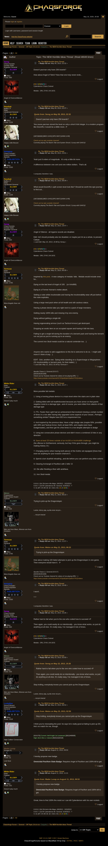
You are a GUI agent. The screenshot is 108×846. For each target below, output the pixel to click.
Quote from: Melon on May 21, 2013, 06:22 (52, 547)
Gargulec (44, 47)
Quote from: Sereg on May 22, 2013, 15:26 (52, 664)
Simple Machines (63, 838)
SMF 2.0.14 (43, 838)
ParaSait (7, 107)
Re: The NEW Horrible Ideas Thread (51, 61)
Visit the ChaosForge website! (22, 37)
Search (19, 43)
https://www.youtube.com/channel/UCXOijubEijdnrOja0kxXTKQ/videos (58, 378)
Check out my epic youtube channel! (46, 140)
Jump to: (74, 830)
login (12, 21)
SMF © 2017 (52, 838)
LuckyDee (8, 703)
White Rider (9, 383)
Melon (6, 493)
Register (42, 43)
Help (12, 43)
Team (27, 43)
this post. (47, 277)
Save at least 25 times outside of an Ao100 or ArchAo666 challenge (63, 440)
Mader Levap (9, 748)
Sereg (6, 62)
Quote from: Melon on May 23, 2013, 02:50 (52, 711)
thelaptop (8, 151)
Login (34, 43)
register (19, 21)
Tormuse (8, 269)
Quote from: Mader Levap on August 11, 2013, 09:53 (57, 779)
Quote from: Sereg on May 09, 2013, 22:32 (52, 114)
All (16, 53)
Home (5, 43)
